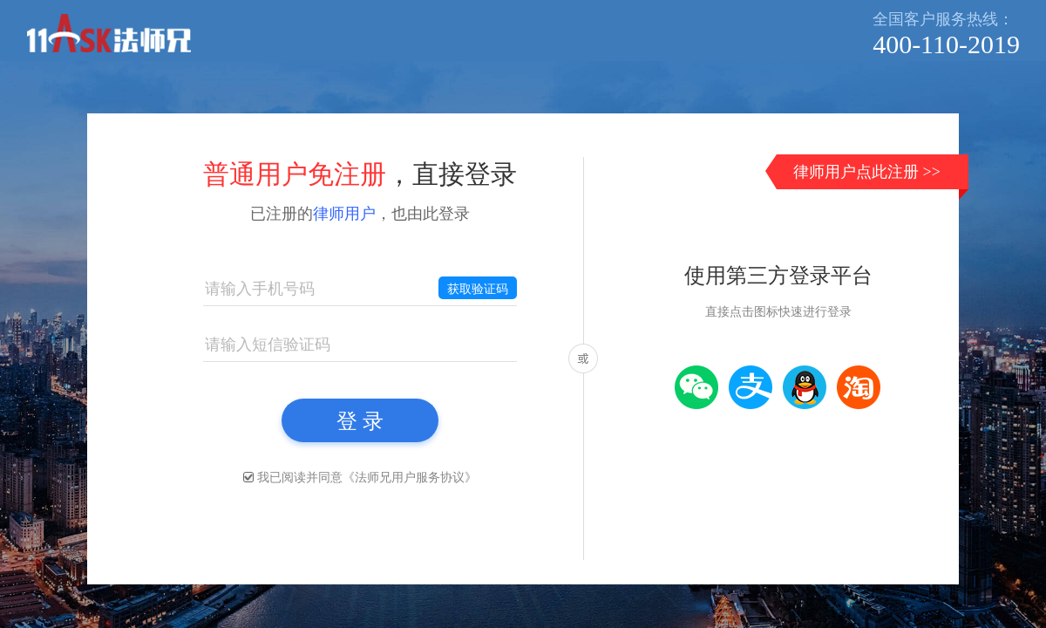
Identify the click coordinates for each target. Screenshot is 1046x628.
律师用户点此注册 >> (867, 172)
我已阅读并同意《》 (367, 477)
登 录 (360, 421)
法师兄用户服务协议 (410, 477)
